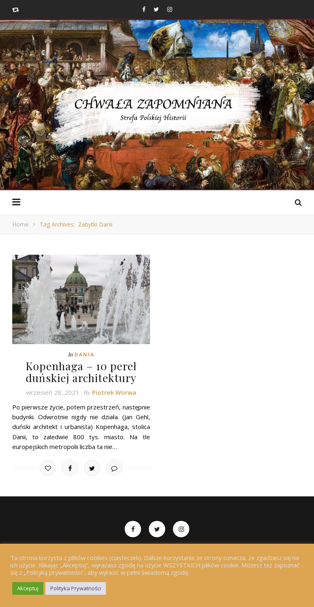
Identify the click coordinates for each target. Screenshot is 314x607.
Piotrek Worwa (114, 392)
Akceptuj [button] (27, 588)
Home (20, 224)
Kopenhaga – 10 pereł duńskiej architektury (81, 372)
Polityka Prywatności (75, 588)
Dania (84, 354)
